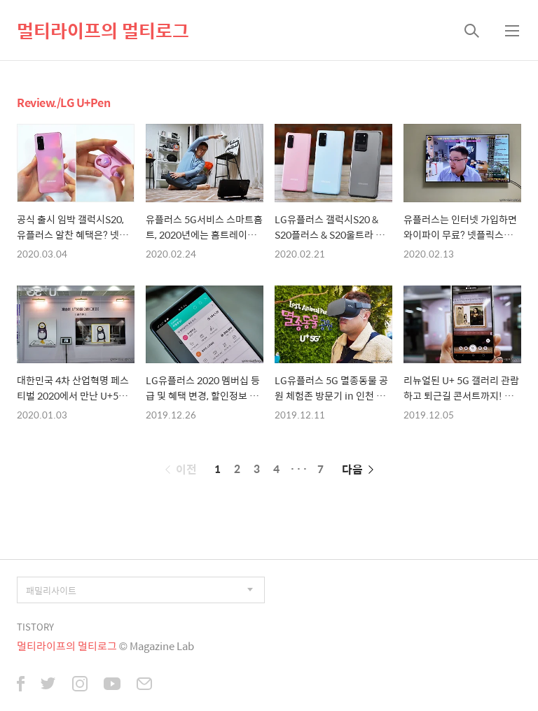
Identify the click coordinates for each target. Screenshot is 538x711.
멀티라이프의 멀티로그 (103, 30)
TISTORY (35, 626)
